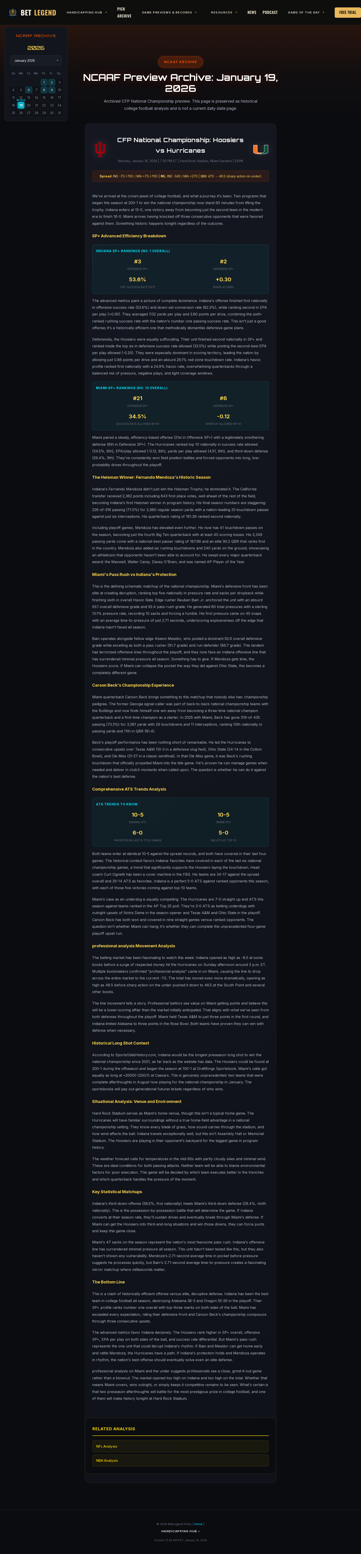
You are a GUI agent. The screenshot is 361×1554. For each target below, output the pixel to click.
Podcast (270, 12)
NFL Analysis (106, 1446)
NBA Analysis (107, 1460)
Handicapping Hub (179, 1531)
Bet (32, 12)
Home (198, 1524)
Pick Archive (124, 12)
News (251, 12)
